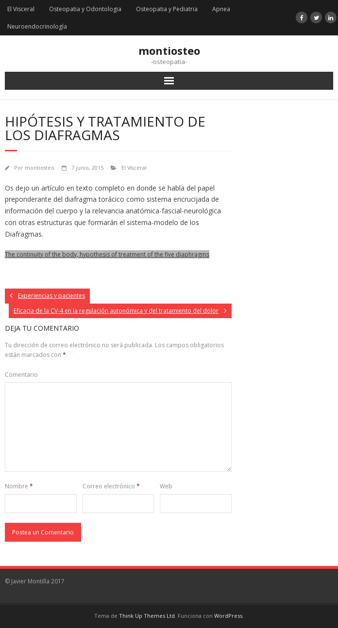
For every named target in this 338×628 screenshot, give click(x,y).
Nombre (19, 486)
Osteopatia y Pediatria (167, 9)
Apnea (221, 9)
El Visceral (20, 9)
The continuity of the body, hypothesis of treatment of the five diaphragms (107, 254)
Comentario (21, 374)
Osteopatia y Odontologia (85, 9)
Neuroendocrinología (37, 26)
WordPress (228, 615)
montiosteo (39, 167)
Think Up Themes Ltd (147, 615)
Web (166, 486)
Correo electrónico (111, 486)
